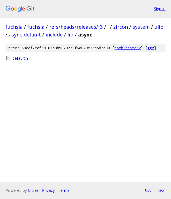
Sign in (159, 8)
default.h (20, 58)
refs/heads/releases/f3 (76, 26)
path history (127, 48)
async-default (25, 34)
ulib (159, 26)
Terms (64, 190)
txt (147, 190)
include (54, 34)
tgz (151, 48)
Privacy (48, 190)
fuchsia (14, 26)
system (141, 26)
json (161, 190)
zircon (120, 26)
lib (70, 34)
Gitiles (33, 190)
